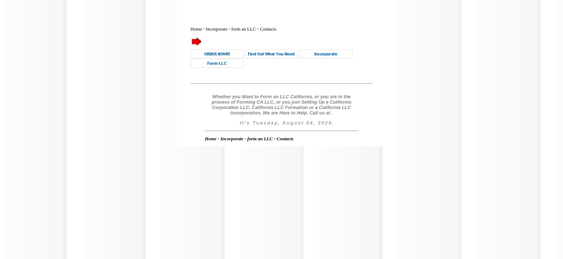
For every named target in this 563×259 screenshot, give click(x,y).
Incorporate (216, 29)
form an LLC (243, 29)
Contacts (268, 29)
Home (196, 29)
